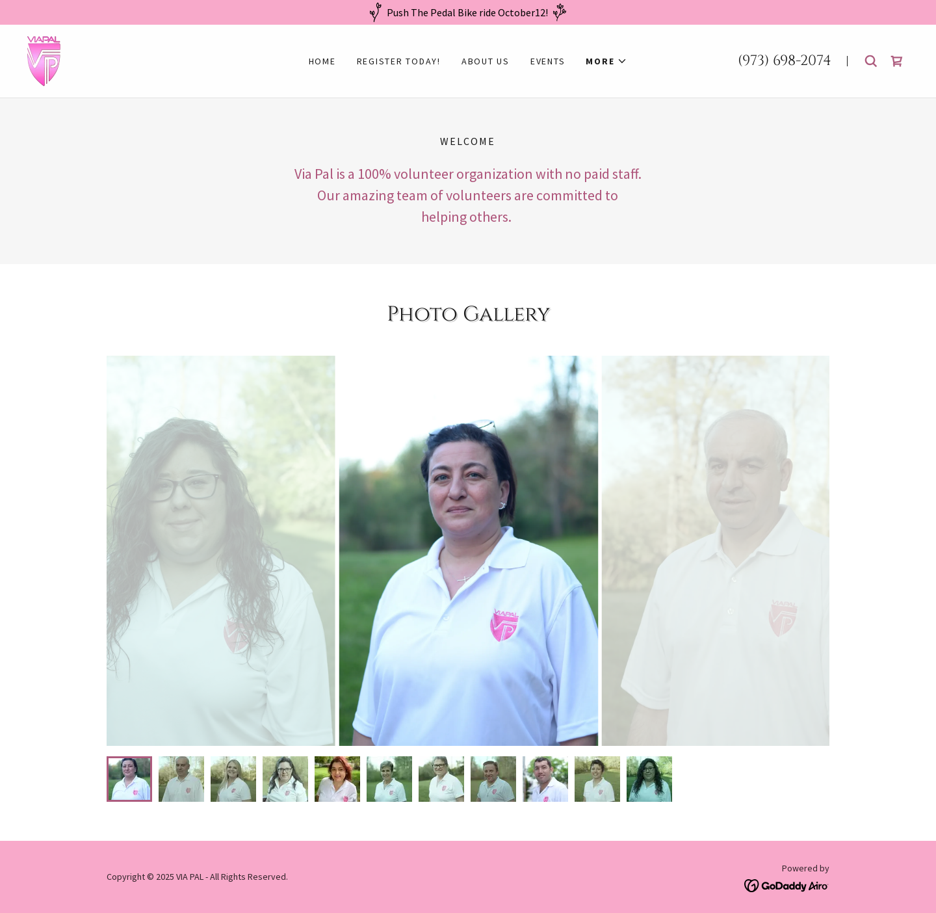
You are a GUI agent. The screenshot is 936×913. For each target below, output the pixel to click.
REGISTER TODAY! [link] (399, 61)
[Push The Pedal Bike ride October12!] (468, 12)
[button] (606, 61)
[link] (44, 59)
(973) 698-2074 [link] (784, 60)
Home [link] (322, 61)
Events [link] (548, 61)
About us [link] (486, 61)
